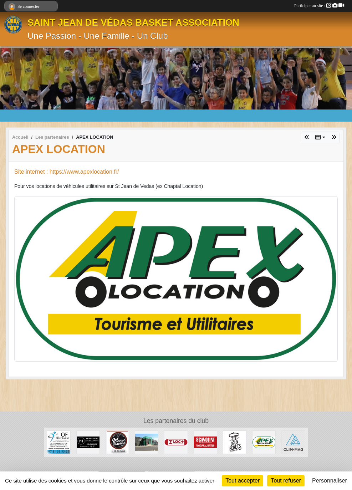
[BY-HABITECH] (205, 442)
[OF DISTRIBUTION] (58, 442)
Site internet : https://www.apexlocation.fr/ (66, 172)
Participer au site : (319, 5)
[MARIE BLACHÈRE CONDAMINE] (117, 442)
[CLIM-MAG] (293, 442)
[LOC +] (176, 442)
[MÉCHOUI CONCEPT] (88, 442)
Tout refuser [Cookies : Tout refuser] (286, 481)
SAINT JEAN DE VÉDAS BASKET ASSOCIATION (133, 22)
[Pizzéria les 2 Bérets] (234, 442)
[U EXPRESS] (146, 442)
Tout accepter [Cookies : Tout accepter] (242, 481)
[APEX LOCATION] (264, 442)
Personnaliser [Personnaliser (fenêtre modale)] (329, 481)
